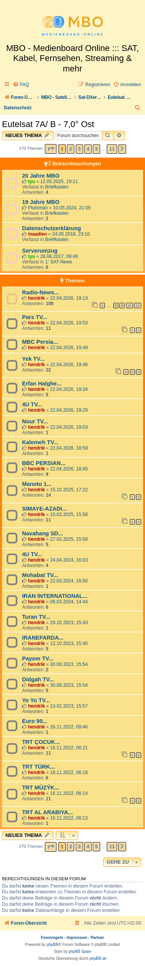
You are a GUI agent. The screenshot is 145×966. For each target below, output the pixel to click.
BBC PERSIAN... (43, 463)
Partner (97, 937)
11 (138, 305)
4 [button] (88, 149)
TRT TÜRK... (38, 767)
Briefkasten (57, 187)
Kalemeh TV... (40, 442)
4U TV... (32, 404)
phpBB (52, 944)
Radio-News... (40, 292)
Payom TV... (37, 658)
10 (129, 305)
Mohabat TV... (40, 575)
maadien (37, 234)
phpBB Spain (79, 951)
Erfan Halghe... (41, 383)
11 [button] (111, 149)
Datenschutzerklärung (51, 228)
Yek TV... (33, 359)
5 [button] (96, 149)
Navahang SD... (42, 533)
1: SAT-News (58, 262)
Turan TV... (36, 617)
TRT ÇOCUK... (41, 742)
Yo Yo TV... (36, 700)
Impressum (77, 937)
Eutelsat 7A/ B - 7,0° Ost (48, 124)
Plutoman (38, 208)
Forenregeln (52, 937)
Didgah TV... (38, 679)
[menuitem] (21, 85)
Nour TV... (35, 421)
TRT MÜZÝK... (40, 787)
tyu (31, 181)
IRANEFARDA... (42, 638)
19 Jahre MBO (41, 202)
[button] (50, 149)
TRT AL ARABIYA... (47, 812)
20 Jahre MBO (41, 176)
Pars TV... (34, 317)
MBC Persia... (40, 342)
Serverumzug (40, 251)
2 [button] (70, 149)
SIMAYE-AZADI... (44, 509)
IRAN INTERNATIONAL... (54, 596)
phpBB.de (98, 958)
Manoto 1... (36, 484)
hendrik (36, 298)
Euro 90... (34, 721)
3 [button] (79, 149)
